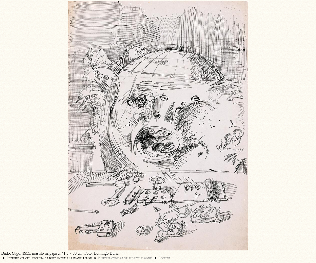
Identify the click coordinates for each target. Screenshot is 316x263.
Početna (165, 258)
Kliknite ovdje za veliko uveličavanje (125, 258)
